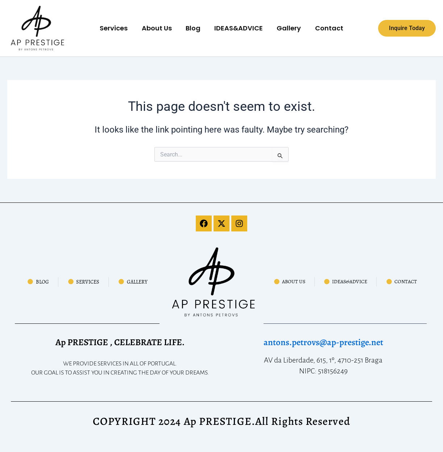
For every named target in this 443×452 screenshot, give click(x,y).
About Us (158, 28)
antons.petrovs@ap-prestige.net (323, 342)
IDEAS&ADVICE (238, 28)
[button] (407, 28)
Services (116, 28)
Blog (193, 28)
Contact (327, 28)
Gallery (288, 28)
